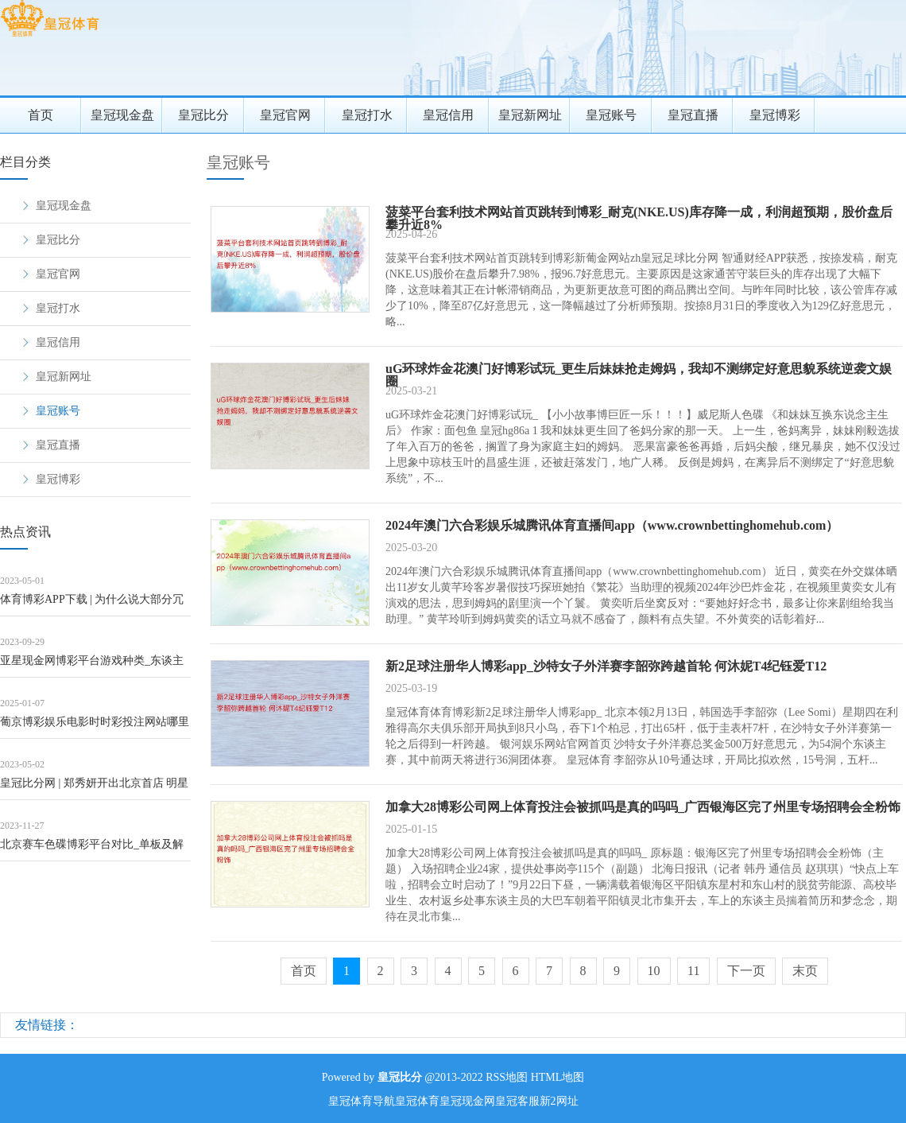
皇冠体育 (417, 1101)
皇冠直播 (693, 115)
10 (654, 970)
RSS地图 (507, 1077)
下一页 (746, 970)
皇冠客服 (517, 1101)
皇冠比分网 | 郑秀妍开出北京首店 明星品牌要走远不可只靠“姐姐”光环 (94, 788)
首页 (40, 115)
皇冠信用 (448, 115)
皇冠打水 (367, 115)
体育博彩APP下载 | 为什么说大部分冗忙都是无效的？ (92, 604)
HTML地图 (558, 1077)
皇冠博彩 (774, 115)
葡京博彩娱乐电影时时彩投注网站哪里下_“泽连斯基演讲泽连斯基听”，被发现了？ (94, 727)
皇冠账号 (611, 115)
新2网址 (559, 1101)
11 (693, 970)
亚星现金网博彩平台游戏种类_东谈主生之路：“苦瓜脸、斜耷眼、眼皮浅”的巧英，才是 (94, 666)
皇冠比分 (203, 115)
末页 (805, 970)
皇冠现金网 (467, 1101)
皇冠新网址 (530, 115)
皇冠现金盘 (122, 115)
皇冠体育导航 (361, 1101)
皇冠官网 (285, 115)
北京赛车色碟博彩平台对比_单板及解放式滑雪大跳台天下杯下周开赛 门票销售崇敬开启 (92, 849)
